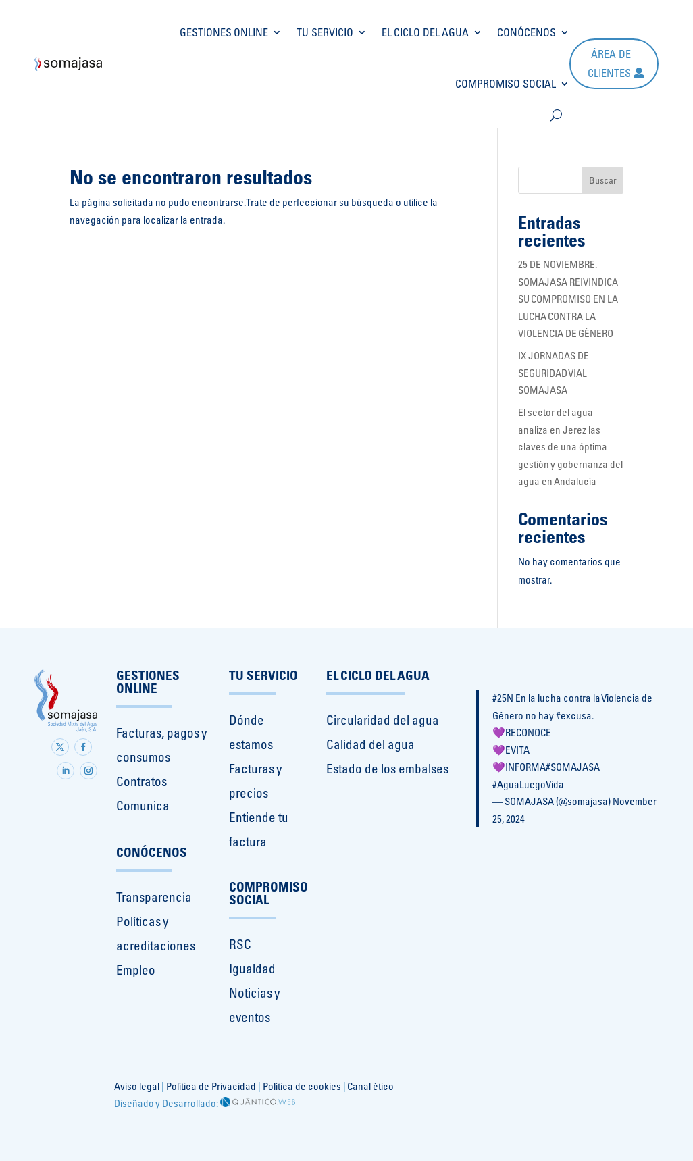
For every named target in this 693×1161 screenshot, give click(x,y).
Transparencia (154, 897)
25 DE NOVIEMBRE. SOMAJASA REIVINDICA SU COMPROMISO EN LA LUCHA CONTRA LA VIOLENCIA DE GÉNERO (568, 299)
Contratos (141, 781)
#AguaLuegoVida (528, 784)
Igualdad (252, 968)
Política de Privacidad (211, 1086)
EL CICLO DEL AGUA (425, 32)
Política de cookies (302, 1086)
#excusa (574, 715)
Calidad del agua (370, 744)
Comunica (143, 806)
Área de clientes (609, 63)
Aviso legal (136, 1086)
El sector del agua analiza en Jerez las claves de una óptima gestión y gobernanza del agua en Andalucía (570, 447)
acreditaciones (155, 945)
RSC (240, 944)
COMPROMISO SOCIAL (505, 84)
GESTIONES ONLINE (224, 32)
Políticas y (142, 921)
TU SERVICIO (325, 32)
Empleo (135, 970)
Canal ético (370, 1086)
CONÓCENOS (526, 32)
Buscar (603, 180)
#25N (502, 698)
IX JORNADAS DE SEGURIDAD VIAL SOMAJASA (553, 372)
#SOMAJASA (573, 766)
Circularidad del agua (382, 720)
